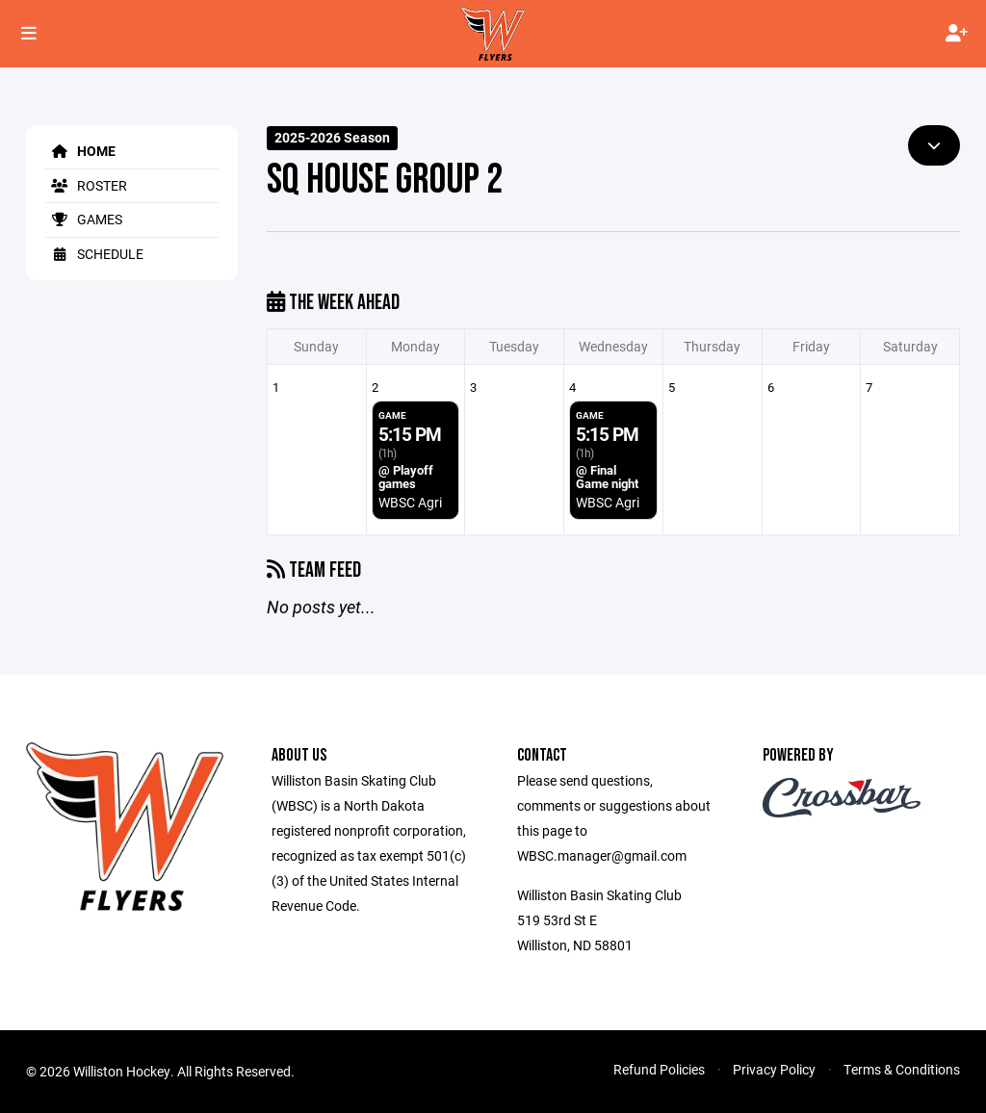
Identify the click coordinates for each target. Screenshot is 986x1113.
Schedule (94, 254)
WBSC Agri (410, 502)
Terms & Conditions (901, 1069)
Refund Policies (659, 1069)
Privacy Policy (774, 1069)
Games (83, 219)
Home (80, 151)
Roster (86, 185)
